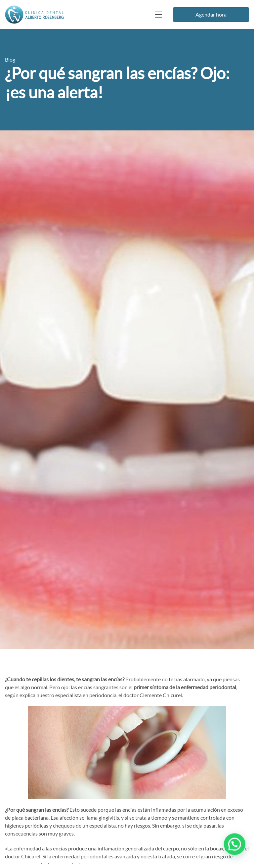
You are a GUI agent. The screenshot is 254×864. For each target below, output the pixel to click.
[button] (235, 846)
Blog (10, 59)
